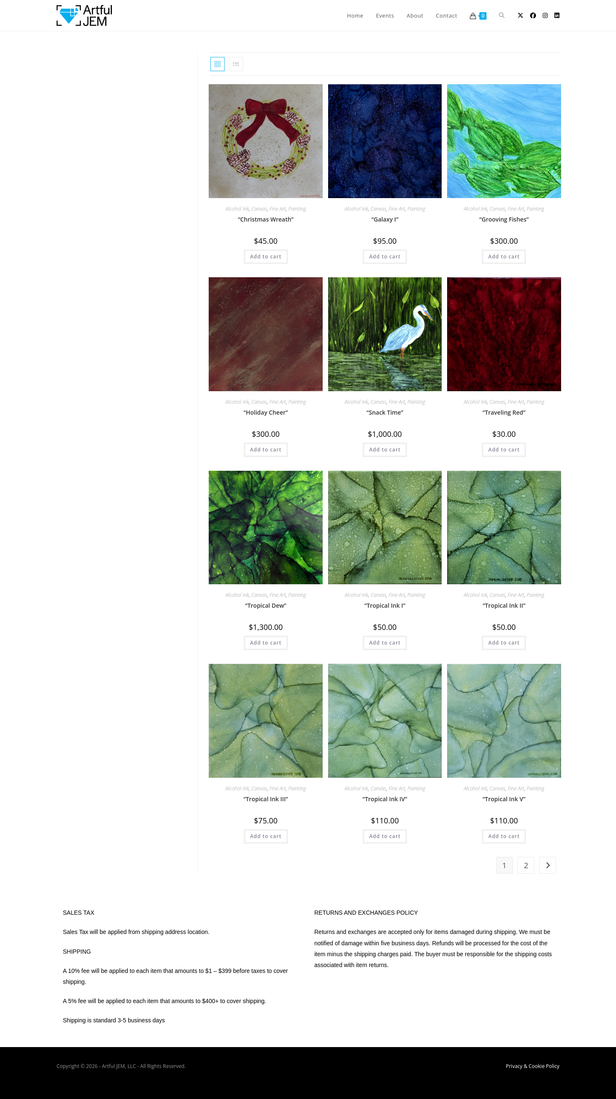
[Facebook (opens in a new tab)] (533, 15)
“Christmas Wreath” (266, 219)
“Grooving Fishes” (504, 219)
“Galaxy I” (385, 219)
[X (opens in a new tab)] (520, 15)
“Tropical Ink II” (504, 605)
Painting (297, 208)
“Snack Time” (385, 412)
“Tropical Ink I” (384, 605)
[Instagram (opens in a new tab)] (545, 15)
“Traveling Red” (503, 412)
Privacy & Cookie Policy (532, 1066)
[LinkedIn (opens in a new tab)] (557, 15)
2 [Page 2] (526, 865)
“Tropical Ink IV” (384, 799)
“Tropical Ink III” (265, 799)
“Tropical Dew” (266, 605)
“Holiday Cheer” (265, 412)
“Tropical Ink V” (504, 799)
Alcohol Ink (237, 208)
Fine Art (277, 208)
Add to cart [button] (266, 256)
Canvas (259, 208)
